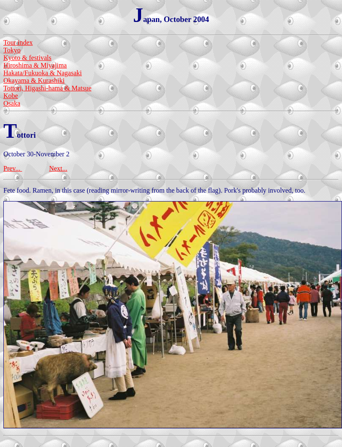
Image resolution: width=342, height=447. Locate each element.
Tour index (18, 42)
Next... (58, 168)
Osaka (11, 103)
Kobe (10, 95)
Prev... (12, 168)
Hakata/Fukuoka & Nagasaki (42, 72)
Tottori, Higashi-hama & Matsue (47, 88)
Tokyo (12, 50)
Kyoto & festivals (27, 57)
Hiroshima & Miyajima (35, 65)
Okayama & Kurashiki (34, 80)
